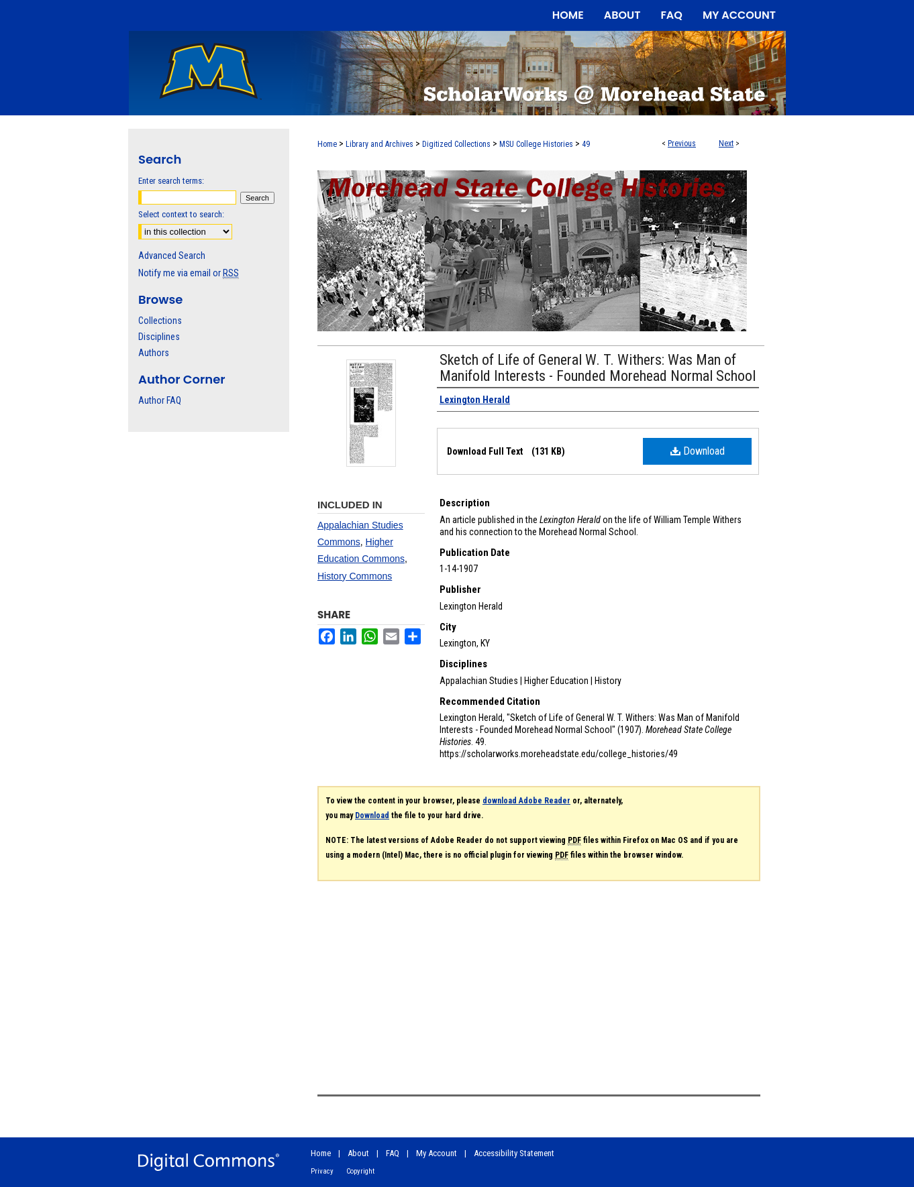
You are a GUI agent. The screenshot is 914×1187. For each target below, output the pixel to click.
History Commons (354, 576)
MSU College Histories (536, 144)
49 (586, 144)
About (358, 1153)
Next (726, 143)
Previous (682, 143)
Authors (153, 352)
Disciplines (159, 336)
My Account (436, 1153)
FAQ (392, 1153)
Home (327, 144)
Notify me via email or (188, 273)
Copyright (360, 1171)
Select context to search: (181, 214)
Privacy (322, 1171)
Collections (160, 320)
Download (697, 451)
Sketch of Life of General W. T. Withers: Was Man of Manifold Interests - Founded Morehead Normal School (598, 367)
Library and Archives (379, 144)
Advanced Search (171, 255)
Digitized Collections (456, 144)
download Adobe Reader (526, 800)
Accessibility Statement (514, 1153)
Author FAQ (159, 400)
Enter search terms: (171, 181)
